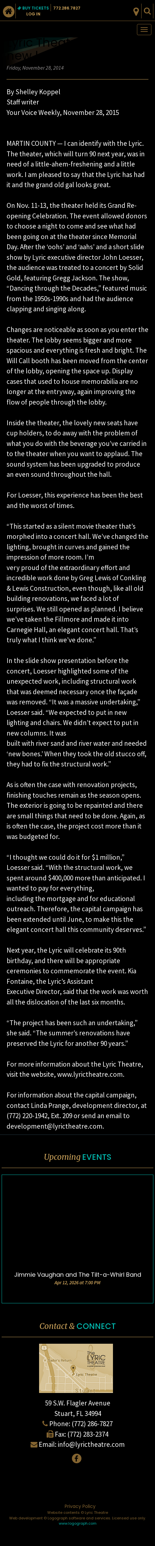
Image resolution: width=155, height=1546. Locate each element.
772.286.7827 (66, 8)
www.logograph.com (78, 1523)
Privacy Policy (80, 1506)
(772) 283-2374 (87, 1434)
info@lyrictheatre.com (91, 1444)
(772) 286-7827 (92, 1423)
